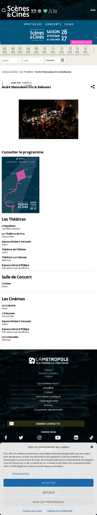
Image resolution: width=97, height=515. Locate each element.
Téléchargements (48, 400)
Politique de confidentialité (59, 510)
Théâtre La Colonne (48, 258)
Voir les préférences (48, 502)
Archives (48, 405)
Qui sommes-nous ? (48, 383)
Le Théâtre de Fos (48, 235)
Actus (34, 11)
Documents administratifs (48, 409)
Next (73, 119)
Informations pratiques (48, 396)
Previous (23, 119)
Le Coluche (48, 307)
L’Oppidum (48, 227)
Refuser (49, 492)
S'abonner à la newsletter (48, 423)
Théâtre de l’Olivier (48, 251)
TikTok (91, 437)
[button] (91, 447)
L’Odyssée (48, 314)
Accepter (49, 482)
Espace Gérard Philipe (48, 266)
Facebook (6, 437)
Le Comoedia (48, 338)
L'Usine (48, 285)
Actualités (48, 387)
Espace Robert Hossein (48, 243)
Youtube (57, 437)
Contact (48, 392)
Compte (50, 11)
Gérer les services (20, 473)
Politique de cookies (32, 510)
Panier (55, 11)
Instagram (39, 437)
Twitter (21, 437)
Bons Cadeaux (39, 11)
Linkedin (76, 437)
